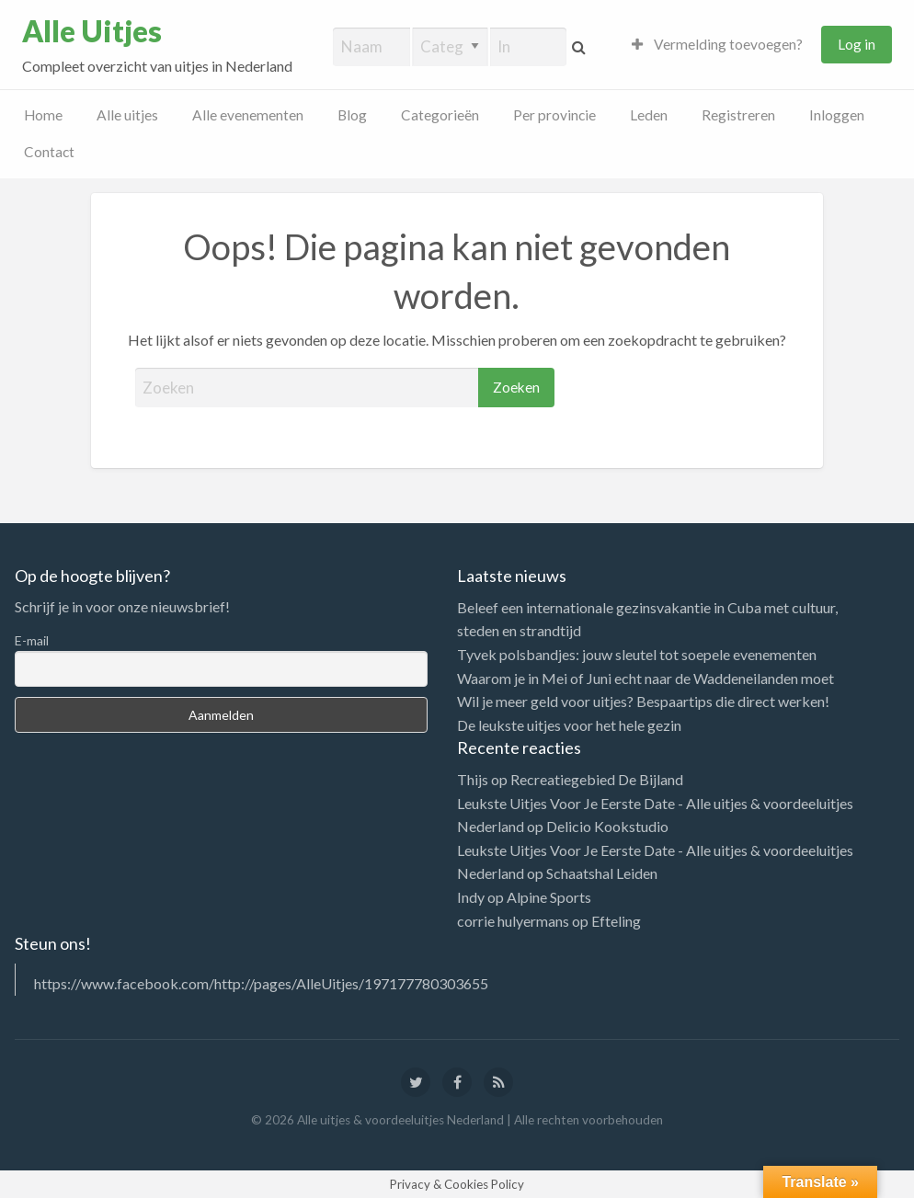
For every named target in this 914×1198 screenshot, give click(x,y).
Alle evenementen (247, 115)
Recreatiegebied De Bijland (596, 779)
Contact (49, 151)
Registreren (738, 115)
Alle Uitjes (92, 31)
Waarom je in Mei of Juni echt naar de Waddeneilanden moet (645, 678)
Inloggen (836, 115)
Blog (352, 115)
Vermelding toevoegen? (717, 44)
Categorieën (440, 115)
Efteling (616, 921)
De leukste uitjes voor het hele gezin (569, 725)
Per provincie (554, 115)
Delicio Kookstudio (607, 826)
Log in (856, 44)
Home (43, 115)
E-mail (32, 640)
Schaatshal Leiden (601, 873)
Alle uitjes (127, 115)
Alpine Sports (549, 897)
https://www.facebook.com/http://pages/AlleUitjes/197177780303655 (261, 983)
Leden (649, 115)
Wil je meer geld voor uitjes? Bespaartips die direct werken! (643, 701)
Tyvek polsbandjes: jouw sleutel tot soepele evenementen (637, 654)
